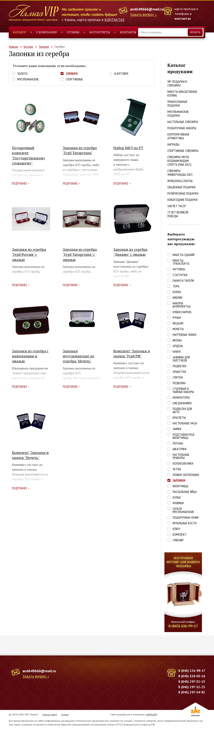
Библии (177, 297)
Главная (13, 47)
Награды (173, 144)
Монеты (178, 329)
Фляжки (178, 503)
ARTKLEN (151, 714)
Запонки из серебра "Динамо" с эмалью (130, 252)
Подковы (179, 383)
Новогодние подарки (182, 200)
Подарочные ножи (186, 517)
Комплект (180, 534)
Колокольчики (183, 463)
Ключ (176, 528)
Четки (177, 469)
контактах (183, 18)
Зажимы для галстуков (181, 359)
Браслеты (179, 417)
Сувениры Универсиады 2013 (179, 172)
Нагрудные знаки (184, 334)
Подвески (179, 366)
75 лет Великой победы (177, 214)
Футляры (179, 269)
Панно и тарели (183, 280)
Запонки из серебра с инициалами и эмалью (30, 356)
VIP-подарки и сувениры (177, 83)
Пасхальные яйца (185, 491)
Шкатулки (179, 449)
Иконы (177, 340)
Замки (177, 428)
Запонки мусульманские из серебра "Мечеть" (78, 356)
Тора (176, 286)
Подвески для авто (182, 410)
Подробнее (19, 183)
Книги (177, 351)
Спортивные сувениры (182, 151)
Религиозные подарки (182, 193)
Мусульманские (28, 79)
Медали (178, 323)
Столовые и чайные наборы (183, 390)
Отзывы (73, 32)
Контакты (128, 32)
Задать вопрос (142, 14)
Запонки (44, 47)
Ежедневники (182, 403)
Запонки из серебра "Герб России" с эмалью (29, 254)
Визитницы (180, 486)
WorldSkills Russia (180, 181)
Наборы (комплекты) (182, 305)
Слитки (178, 377)
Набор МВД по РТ (128, 147)
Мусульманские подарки (178, 113)
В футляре (121, 73)
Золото (22, 73)
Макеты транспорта (181, 262)
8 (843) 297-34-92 (191, 692)
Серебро (72, 73)
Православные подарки (177, 103)
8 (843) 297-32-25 (191, 687)
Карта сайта (50, 714)
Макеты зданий (183, 254)
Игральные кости (184, 523)
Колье (177, 497)
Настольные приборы (181, 456)
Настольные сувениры (182, 122)
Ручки (177, 317)
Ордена (178, 346)
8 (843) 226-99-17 (191, 670)
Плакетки (179, 371)
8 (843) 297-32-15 (191, 681)
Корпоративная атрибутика (178, 136)
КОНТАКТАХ (114, 19)
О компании (46, 32)
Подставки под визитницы (183, 436)
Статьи (65, 714)
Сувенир (178, 540)
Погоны (178, 443)
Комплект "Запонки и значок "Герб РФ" (131, 353)
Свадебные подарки (181, 187)
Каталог (19, 32)
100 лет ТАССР (176, 206)
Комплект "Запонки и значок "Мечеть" (30, 455)
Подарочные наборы (181, 128)
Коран (177, 291)
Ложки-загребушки (186, 474)
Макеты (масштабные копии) (182, 93)
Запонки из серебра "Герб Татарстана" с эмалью (80, 254)
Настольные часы (185, 423)
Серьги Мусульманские (183, 510)
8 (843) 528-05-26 (191, 676)
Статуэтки (180, 275)
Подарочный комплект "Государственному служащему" (28, 155)
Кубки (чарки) (182, 312)
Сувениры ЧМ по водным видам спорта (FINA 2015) (179, 160)
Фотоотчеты (99, 32)
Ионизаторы (181, 397)
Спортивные (74, 79)
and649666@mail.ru (147, 9)
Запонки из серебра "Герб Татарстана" (80, 150)
